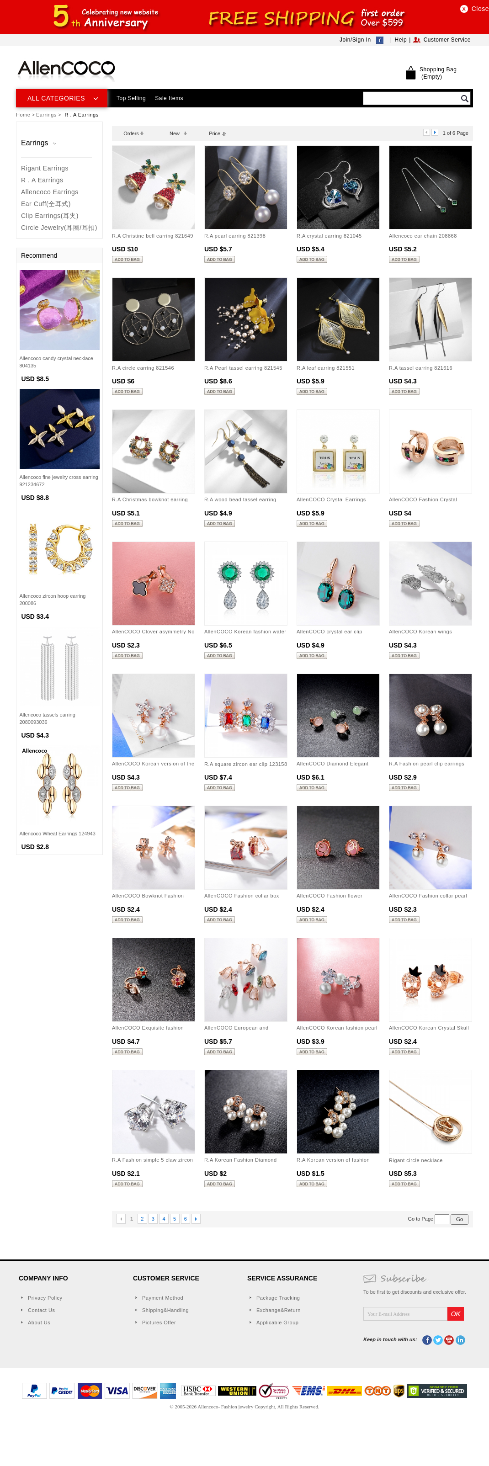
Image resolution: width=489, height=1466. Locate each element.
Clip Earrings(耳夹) (50, 215)
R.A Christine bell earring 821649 (152, 236)
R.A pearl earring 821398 (235, 236)
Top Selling (131, 98)
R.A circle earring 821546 (143, 368)
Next (196, 1219)
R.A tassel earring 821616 (420, 368)
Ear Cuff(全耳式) (46, 203)
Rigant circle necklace (416, 1160)
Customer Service (447, 40)
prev (426, 132)
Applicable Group (277, 1322)
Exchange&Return (278, 1310)
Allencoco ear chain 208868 (423, 236)
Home (23, 114)
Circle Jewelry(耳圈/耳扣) (59, 227)
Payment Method (162, 1298)
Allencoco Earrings (50, 192)
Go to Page (429, 1219)
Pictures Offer (159, 1322)
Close (480, 8)
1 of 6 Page (455, 133)
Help (400, 40)
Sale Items (169, 98)
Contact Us (41, 1310)
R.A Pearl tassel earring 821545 (243, 368)
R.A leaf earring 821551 (326, 368)
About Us (39, 1322)
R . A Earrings (42, 180)
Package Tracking (278, 1298)
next (434, 132)
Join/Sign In (355, 40)
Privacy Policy (45, 1298)
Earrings (46, 114)
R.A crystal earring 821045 (329, 236)
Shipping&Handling (165, 1310)
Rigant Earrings (45, 168)
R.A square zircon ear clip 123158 (245, 764)
